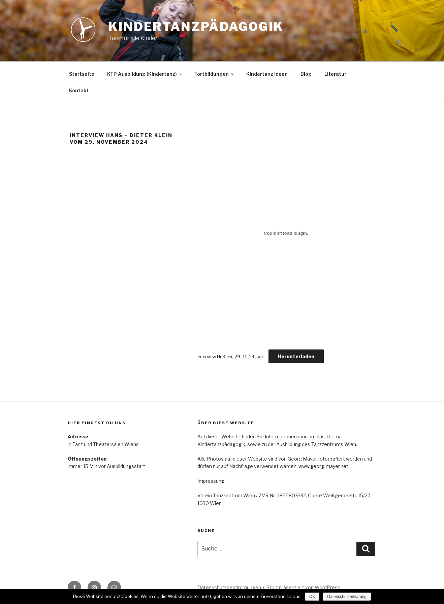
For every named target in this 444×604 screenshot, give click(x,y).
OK (312, 596)
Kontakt (79, 90)
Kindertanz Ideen (267, 74)
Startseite (81, 74)
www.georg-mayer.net (323, 466)
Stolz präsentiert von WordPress (303, 587)
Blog (306, 74)
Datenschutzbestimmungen (229, 587)
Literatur (335, 74)
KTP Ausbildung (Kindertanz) (145, 74)
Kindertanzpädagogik (196, 26)
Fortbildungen (214, 74)
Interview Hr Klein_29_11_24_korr (231, 356)
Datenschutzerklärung (347, 596)
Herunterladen (296, 356)
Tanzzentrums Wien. (334, 444)
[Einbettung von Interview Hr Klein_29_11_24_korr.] (286, 233)
